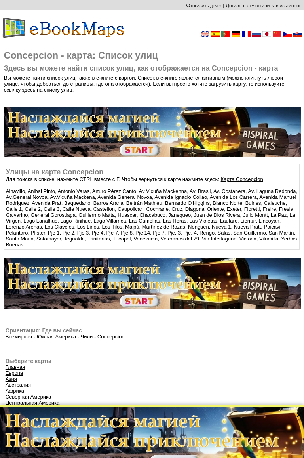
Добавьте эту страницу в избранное (264, 5)
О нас (120, 449)
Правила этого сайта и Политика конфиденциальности (185, 449)
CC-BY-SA (175, 445)
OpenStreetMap (147, 445)
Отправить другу (203, 5)
